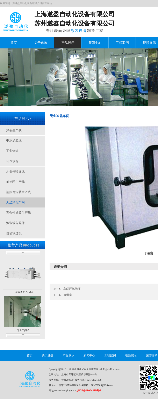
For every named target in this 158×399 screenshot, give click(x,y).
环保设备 (12, 161)
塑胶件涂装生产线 (18, 192)
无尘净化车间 (15, 202)
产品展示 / (22, 119)
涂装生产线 (14, 130)
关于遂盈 (40, 43)
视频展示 (131, 355)
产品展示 (67, 43)
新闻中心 (95, 43)
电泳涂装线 (14, 140)
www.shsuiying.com (65, 390)
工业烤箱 (12, 151)
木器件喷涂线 (15, 171)
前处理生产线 (15, 181)
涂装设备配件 (15, 223)
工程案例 (122, 43)
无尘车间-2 (23, 330)
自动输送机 (14, 233)
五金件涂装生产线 (18, 212)
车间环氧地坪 (72, 288)
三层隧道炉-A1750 (23, 292)
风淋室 (67, 295)
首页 (13, 43)
